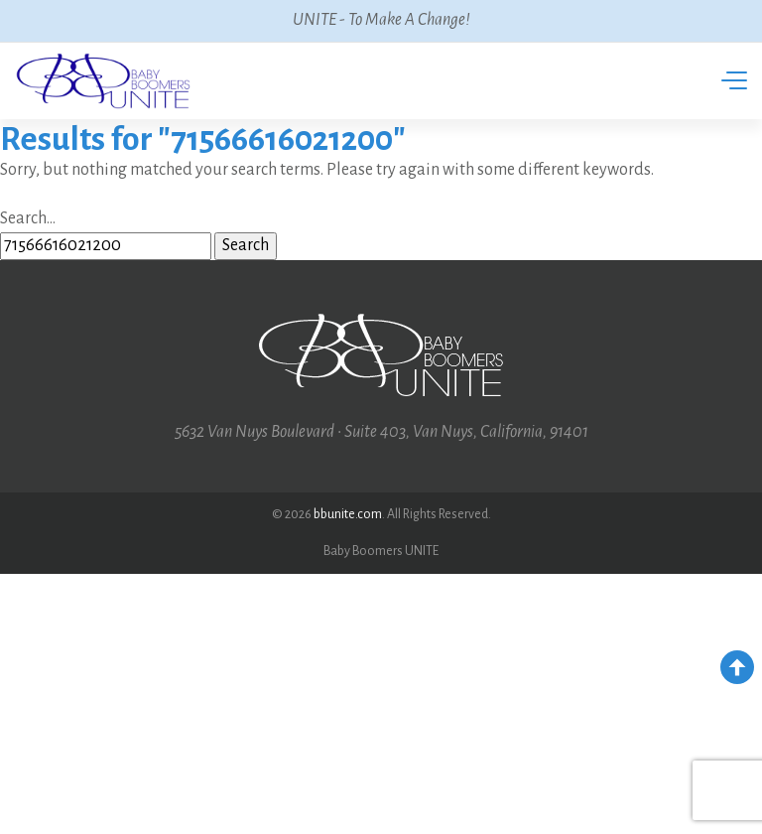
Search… (28, 218)
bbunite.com (348, 514)
